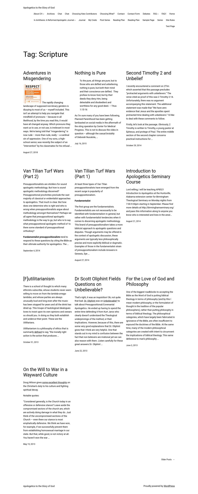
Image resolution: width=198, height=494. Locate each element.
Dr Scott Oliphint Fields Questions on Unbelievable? (98, 284)
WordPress (169, 486)
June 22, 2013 (81, 351)
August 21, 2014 (133, 221)
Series (160, 20)
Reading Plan (119, 20)
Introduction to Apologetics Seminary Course (148, 176)
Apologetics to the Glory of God (39, 7)
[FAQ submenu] (158, 14)
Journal (82, 20)
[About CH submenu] (43, 14)
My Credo (92, 20)
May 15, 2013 (29, 444)
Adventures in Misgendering (37, 75)
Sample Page (148, 20)
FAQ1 (164, 14)
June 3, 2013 (132, 345)
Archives (51, 14)
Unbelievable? (110, 301)
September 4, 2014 (31, 250)
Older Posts (168, 459)
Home (172, 14)
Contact (121, 14)
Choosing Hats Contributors (84, 14)
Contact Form (134, 14)
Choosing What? (107, 14)
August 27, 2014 (82, 260)
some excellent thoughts (54, 382)
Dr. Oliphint (90, 301)
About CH (38, 14)
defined (38, 332)
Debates (146, 14)
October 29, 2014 (133, 145)
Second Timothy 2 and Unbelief (148, 75)
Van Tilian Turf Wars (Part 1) (95, 173)
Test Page (170, 26)
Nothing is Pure (90, 73)
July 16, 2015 (80, 143)
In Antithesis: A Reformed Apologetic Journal (54, 20)
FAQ (155, 14)
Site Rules (170, 20)
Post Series (105, 20)
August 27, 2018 (30, 152)
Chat (60, 14)
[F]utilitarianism (39, 278)
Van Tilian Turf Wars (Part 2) (43, 173)
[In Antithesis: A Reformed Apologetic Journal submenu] (75, 20)
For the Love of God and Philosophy (150, 281)
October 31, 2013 (31, 342)
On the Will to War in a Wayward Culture (45, 372)
